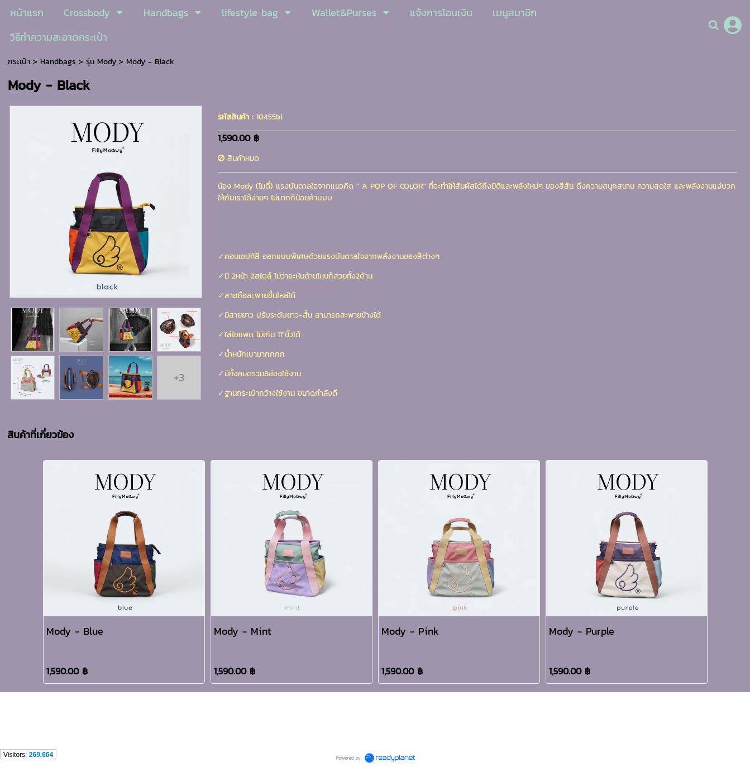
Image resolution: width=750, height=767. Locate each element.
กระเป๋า (19, 62)
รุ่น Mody (101, 62)
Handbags (58, 62)
